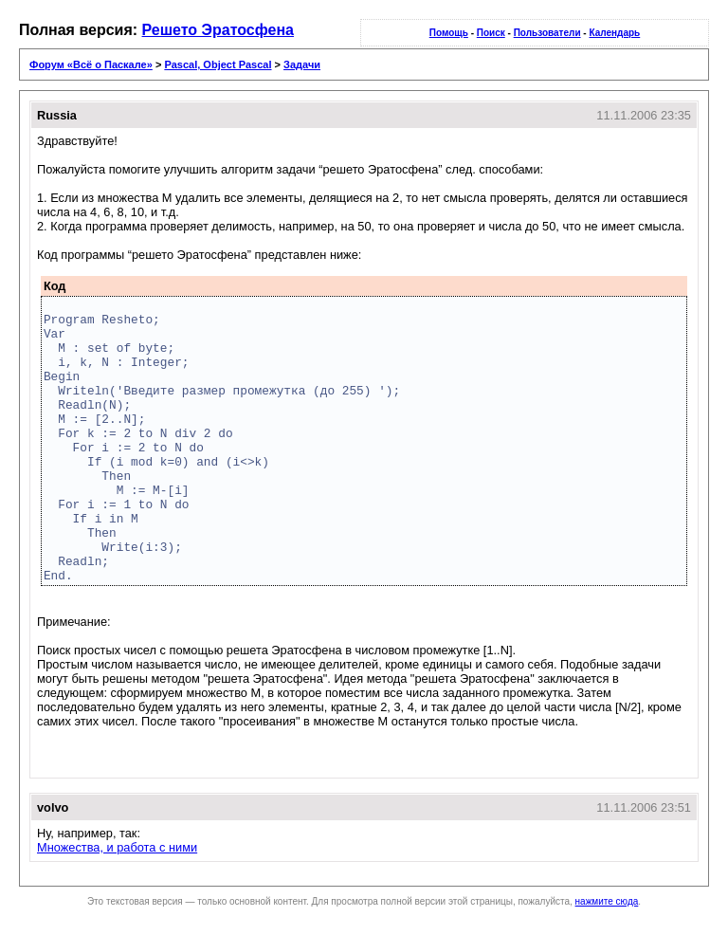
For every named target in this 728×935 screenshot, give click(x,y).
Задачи (301, 64)
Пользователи (547, 33)
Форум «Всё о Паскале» (91, 64)
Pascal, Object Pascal (217, 64)
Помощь (448, 33)
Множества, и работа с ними (117, 847)
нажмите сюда (607, 901)
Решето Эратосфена (218, 30)
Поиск (491, 33)
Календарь (614, 33)
